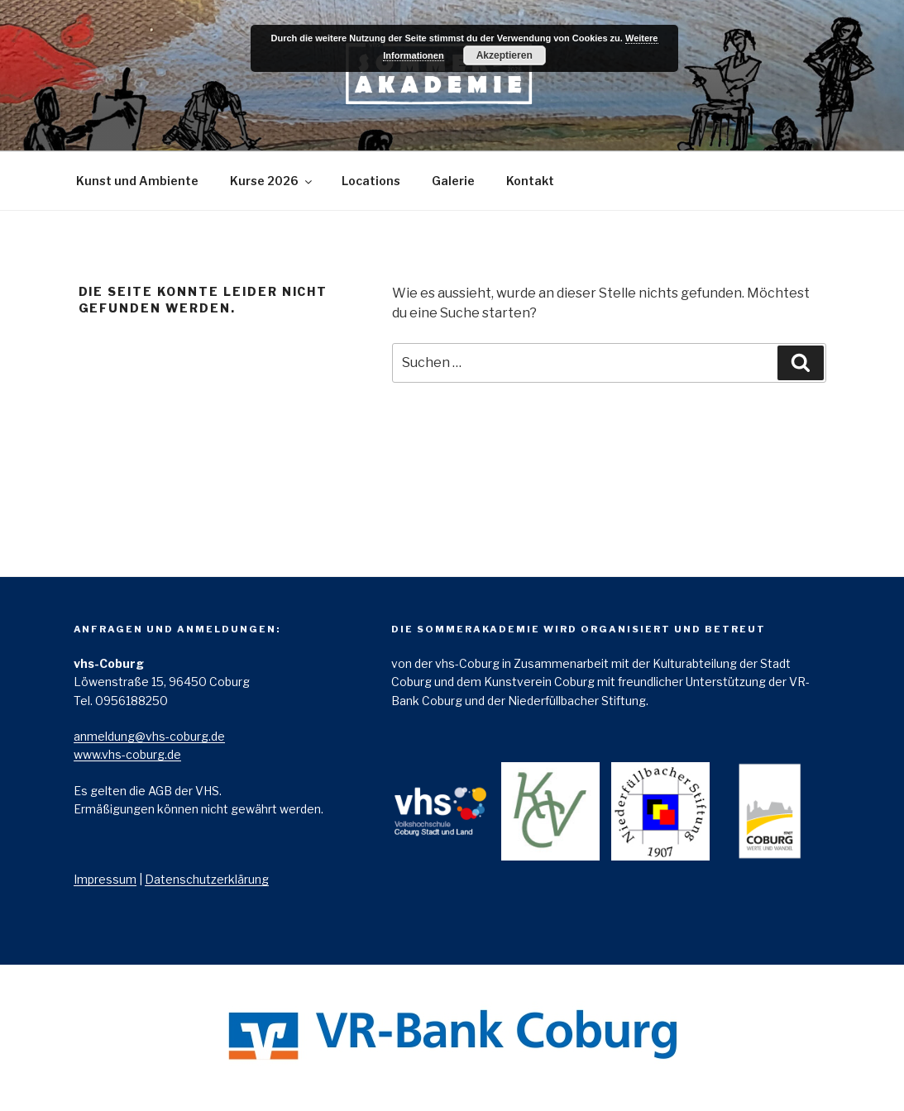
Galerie (453, 181)
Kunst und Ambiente (137, 181)
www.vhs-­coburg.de (127, 754)
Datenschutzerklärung (207, 879)
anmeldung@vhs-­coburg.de (149, 736)
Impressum (105, 879)
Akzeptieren (504, 55)
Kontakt (530, 181)
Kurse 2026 (272, 181)
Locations (371, 181)
